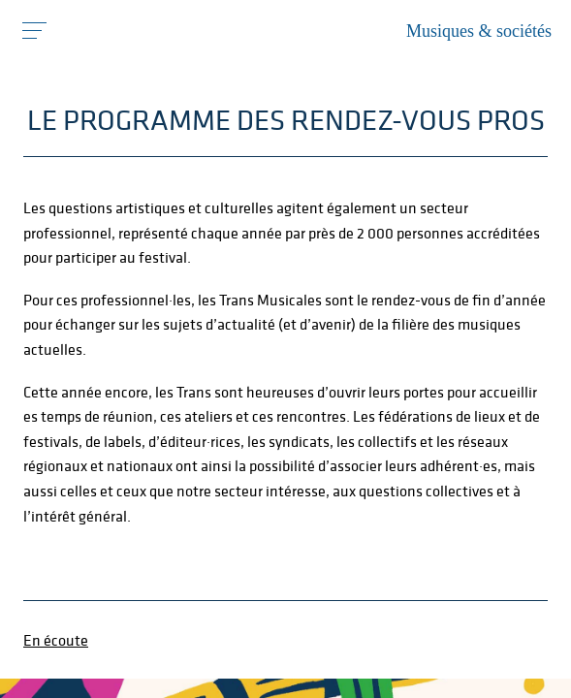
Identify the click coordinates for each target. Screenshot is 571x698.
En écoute (55, 640)
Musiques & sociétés (479, 31)
